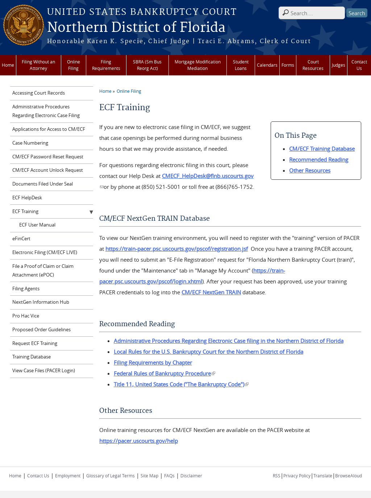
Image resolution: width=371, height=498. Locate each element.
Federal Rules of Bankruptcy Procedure (164, 373)
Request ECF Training (34, 343)
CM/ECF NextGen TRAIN (211, 292)
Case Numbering (30, 143)
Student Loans (241, 65)
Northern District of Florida (136, 28)
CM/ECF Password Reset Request (47, 157)
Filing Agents (25, 289)
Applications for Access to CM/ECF (48, 129)
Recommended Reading (318, 159)
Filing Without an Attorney (38, 65)
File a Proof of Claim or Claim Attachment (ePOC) (43, 270)
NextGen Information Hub (40, 302)
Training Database (31, 357)
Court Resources (313, 65)
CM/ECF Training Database (322, 148)
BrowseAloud (348, 475)
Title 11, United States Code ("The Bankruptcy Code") (181, 384)
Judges (338, 65)
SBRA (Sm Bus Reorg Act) (147, 65)
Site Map (149, 475)
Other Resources (309, 170)
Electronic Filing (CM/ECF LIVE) (44, 252)
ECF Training (25, 211)
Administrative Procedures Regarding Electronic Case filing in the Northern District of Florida (228, 340)
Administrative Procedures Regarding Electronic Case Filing (46, 111)
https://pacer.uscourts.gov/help (138, 440)
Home (8, 65)
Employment (67, 475)
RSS (276, 475)
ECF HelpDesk (27, 198)
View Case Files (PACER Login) (43, 371)
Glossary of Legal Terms (110, 475)
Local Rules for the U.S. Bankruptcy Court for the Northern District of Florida (208, 351)
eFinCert (21, 239)
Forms (288, 65)
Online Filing (73, 65)
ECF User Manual (37, 225)
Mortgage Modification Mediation (198, 65)
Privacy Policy (296, 475)
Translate (322, 475)
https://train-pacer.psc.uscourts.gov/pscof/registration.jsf (176, 248)
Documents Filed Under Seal (42, 184)
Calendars (267, 65)
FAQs (169, 475)
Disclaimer (191, 475)
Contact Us (359, 65)
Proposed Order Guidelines (41, 330)
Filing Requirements (106, 65)
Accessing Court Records (38, 93)
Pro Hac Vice (25, 316)
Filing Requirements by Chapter (153, 362)
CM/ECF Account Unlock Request (47, 170)
